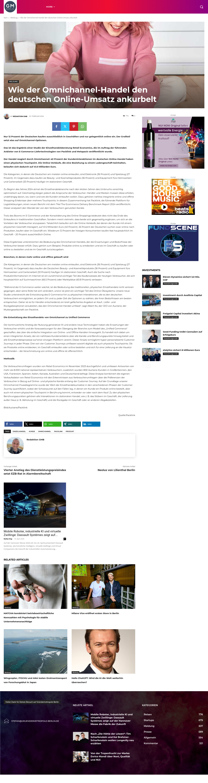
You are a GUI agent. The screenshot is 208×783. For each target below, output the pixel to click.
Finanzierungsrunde (171, 284)
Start (6, 17)
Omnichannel (44, 431)
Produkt (70, 431)
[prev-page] (144, 366)
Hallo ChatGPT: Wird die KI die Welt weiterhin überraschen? (101, 684)
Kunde (32, 431)
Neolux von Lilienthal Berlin (116, 470)
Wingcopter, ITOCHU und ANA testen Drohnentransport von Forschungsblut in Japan (35, 686)
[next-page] (148, 366)
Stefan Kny (8, 539)
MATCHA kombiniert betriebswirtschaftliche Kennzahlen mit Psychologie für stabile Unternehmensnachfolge (33, 619)
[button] (201, 7)
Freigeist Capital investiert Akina (182, 313)
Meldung (13, 17)
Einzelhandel (19, 431)
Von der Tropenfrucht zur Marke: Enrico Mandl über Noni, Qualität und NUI (110, 764)
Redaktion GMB (20, 116)
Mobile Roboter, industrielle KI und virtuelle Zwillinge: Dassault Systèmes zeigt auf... (32, 533)
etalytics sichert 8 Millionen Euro (182, 350)
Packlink (58, 431)
